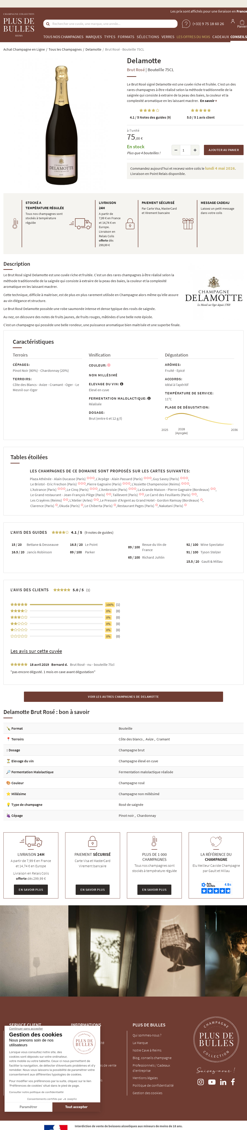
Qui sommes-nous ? (147, 1035)
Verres (168, 36)
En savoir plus (31, 890)
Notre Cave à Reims (147, 1050)
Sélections (148, 36)
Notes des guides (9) (150, 117)
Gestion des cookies (147, 1093)
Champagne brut (131, 750)
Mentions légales (145, 1077)
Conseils (238, 36)
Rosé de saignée (131, 804)
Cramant (163, 739)
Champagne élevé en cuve (138, 761)
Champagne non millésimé (139, 794)
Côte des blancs (131, 739)
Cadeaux (220, 36)
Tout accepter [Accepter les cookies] (34, 1107)
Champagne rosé (132, 783)
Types (110, 36)
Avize (150, 739)
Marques (94, 36)
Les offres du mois (193, 36)
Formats (126, 36)
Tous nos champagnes (63, 36)
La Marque (140, 1042)
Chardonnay (146, 815)
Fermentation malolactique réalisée (146, 772)
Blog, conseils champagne (152, 1057)
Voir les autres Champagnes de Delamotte (123, 697)
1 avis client (201, 117)
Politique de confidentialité (153, 1085)
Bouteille (125, 728)
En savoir (208, 100)
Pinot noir (127, 815)
